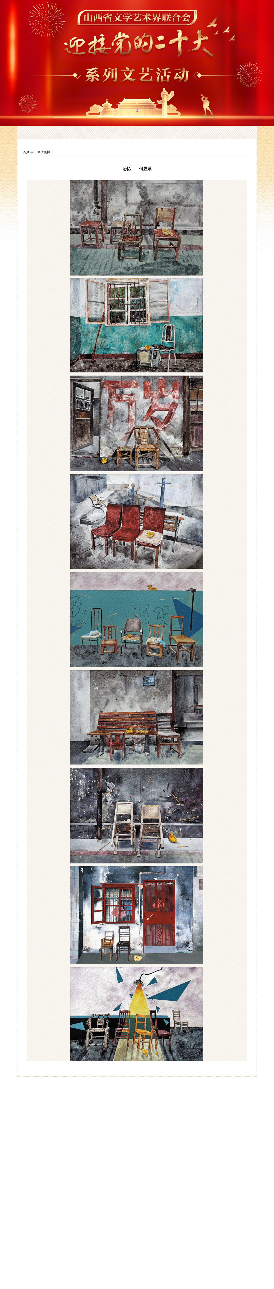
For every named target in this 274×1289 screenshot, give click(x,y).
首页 (26, 152)
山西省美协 (42, 152)
